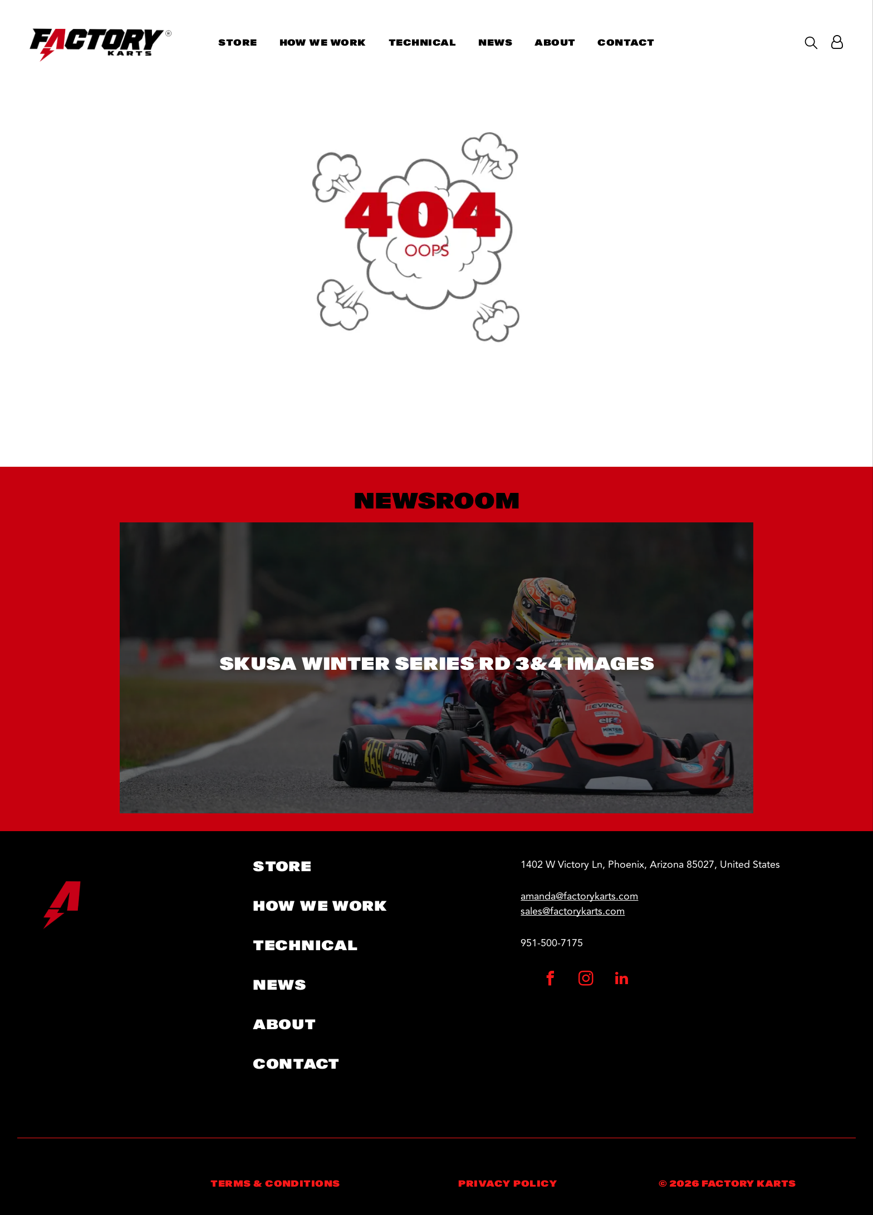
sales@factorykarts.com (573, 911)
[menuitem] (237, 42)
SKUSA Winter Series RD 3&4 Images (436, 663)
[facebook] (551, 979)
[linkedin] (622, 979)
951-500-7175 (552, 943)
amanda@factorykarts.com (579, 896)
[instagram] (586, 979)
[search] (811, 43)
